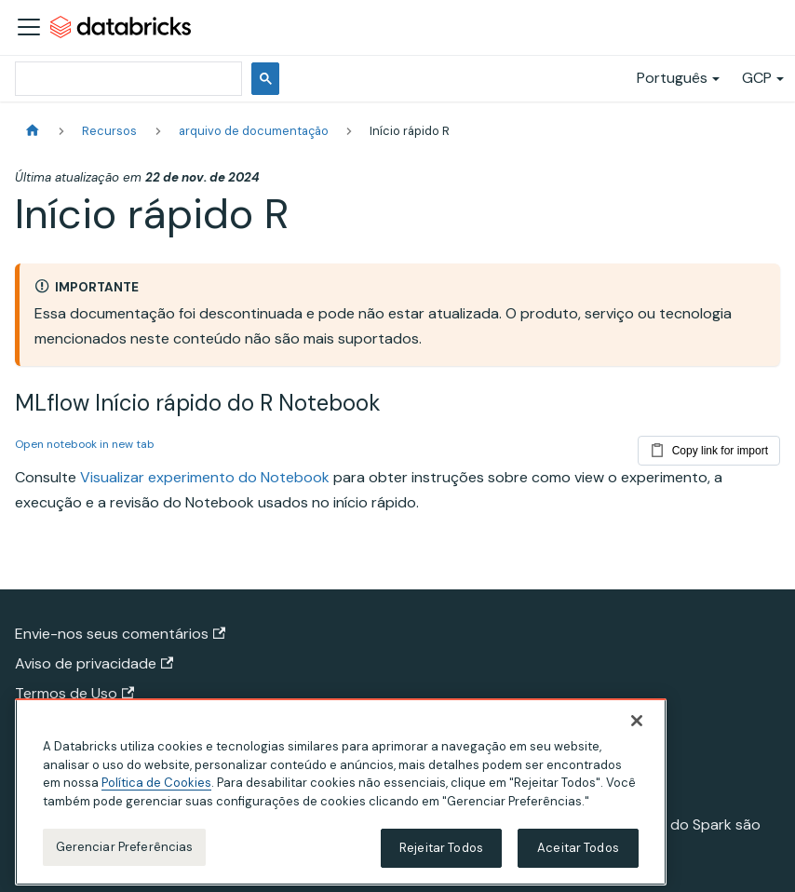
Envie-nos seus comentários (120, 633)
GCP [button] (757, 78)
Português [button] (672, 78)
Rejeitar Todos (441, 860)
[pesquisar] (126, 79)
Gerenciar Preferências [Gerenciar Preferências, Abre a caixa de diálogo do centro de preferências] (125, 859)
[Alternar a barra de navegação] (29, 27)
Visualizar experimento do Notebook (205, 477)
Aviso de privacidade (94, 663)
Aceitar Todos (578, 860)
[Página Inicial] (32, 130)
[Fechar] (636, 732)
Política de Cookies (156, 795)
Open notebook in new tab (85, 444)
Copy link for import (709, 447)
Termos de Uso (74, 693)
